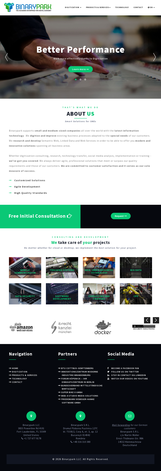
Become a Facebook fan (126, 368)
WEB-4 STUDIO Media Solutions (81, 395)
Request (121, 216)
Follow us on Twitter (126, 371)
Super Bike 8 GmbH (73, 391)
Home (15, 368)
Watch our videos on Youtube (131, 378)
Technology (122, 7)
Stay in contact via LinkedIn (130, 374)
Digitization (73, 7)
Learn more (80, 69)
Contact (138, 7)
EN (151, 7)
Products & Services (98, 7)
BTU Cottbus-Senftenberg (78, 368)
